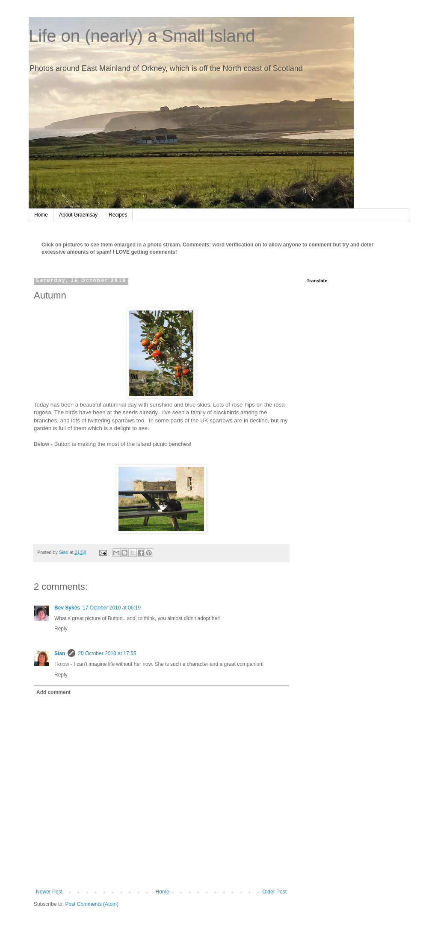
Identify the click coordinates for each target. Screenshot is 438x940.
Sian (59, 653)
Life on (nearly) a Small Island (142, 35)
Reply (61, 629)
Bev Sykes (67, 608)
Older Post (274, 892)
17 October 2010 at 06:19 (112, 608)
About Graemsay (78, 215)
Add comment (53, 692)
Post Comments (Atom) (91, 904)
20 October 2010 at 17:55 (107, 653)
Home (41, 215)
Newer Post (49, 892)
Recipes (118, 215)
